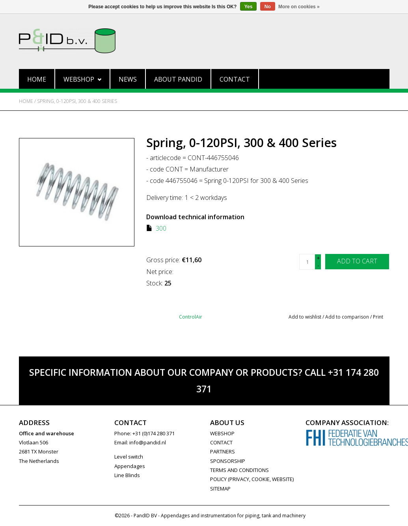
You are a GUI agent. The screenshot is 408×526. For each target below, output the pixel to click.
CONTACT (221, 442)
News (128, 79)
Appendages (129, 466)
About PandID (178, 79)
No (268, 6)
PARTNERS (222, 451)
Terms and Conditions (239, 470)
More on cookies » (299, 6)
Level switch (128, 456)
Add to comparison (347, 316)
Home (36, 79)
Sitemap (220, 488)
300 (161, 228)
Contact (235, 79)
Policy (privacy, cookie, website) (252, 479)
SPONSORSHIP (227, 460)
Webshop (82, 79)
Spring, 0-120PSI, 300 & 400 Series (77, 101)
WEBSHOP (222, 433)
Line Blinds (127, 475)
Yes (248, 6)
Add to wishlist (305, 316)
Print (378, 316)
